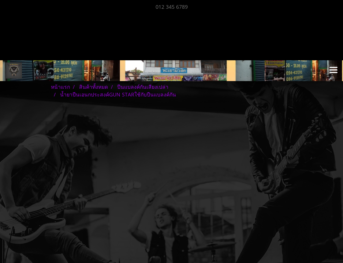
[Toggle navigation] (333, 70)
